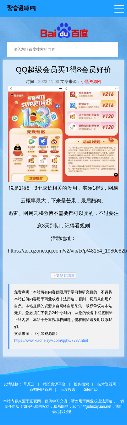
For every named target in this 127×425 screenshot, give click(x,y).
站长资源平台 (54, 384)
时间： (32, 81)
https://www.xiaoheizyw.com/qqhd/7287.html (51, 340)
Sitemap (90, 389)
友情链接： (12, 384)
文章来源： (70, 81)
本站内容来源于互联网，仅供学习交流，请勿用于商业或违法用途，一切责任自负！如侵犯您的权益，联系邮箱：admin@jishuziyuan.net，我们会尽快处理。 (63, 406)
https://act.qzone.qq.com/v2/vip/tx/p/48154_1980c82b (67, 250)
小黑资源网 (91, 81)
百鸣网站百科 (41, 389)
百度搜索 (67, 389)
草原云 (29, 384)
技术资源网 (106, 384)
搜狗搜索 (81, 384)
